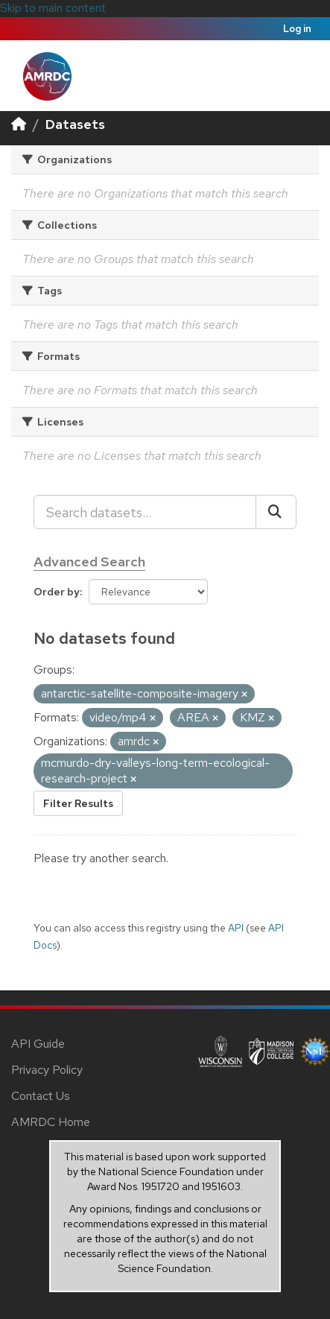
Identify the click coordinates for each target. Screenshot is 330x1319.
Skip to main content (53, 8)
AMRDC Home (50, 1122)
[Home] (18, 124)
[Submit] (276, 512)
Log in (297, 28)
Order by (57, 591)
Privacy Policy (47, 1070)
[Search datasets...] (145, 512)
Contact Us (40, 1096)
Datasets (75, 124)
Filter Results (78, 803)
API (236, 927)
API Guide (38, 1043)
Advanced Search (89, 561)
